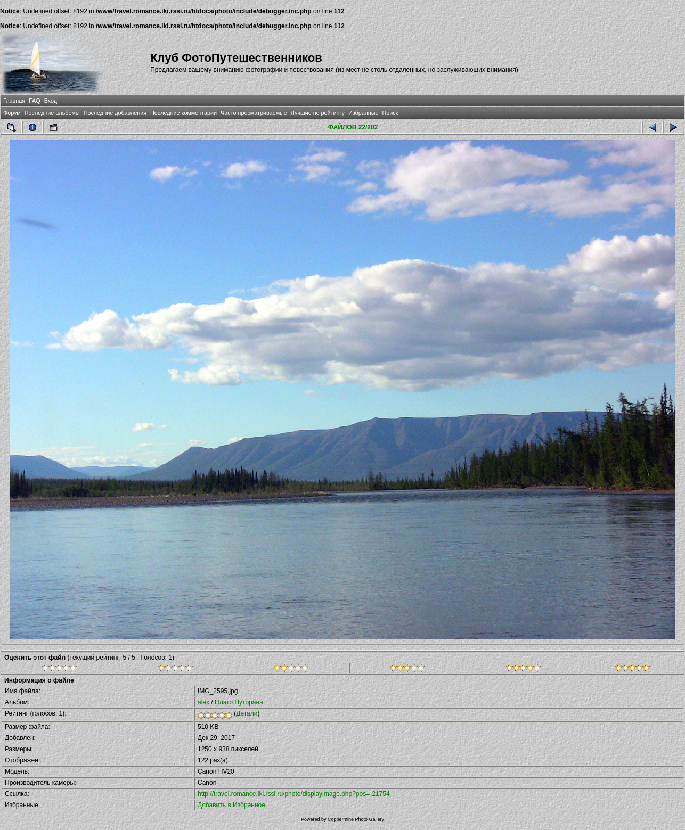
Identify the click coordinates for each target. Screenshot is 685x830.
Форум (12, 113)
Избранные (363, 113)
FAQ (34, 100)
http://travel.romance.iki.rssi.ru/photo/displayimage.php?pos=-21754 (294, 794)
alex (203, 702)
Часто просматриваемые (254, 113)
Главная (14, 100)
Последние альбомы (52, 113)
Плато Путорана (239, 702)
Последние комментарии (183, 113)
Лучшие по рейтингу (318, 113)
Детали (246, 713)
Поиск (390, 113)
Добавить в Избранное (231, 805)
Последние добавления (115, 113)
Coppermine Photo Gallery (356, 819)
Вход (50, 100)
